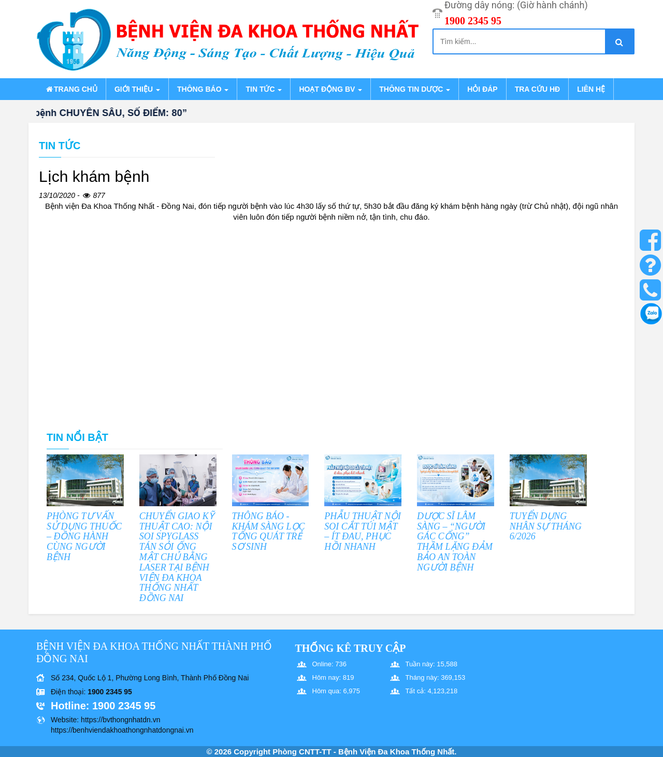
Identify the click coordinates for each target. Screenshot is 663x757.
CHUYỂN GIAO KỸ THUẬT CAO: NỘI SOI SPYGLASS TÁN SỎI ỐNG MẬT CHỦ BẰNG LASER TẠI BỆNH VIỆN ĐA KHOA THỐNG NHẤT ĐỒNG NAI (176, 557)
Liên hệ (591, 89)
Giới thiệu (137, 89)
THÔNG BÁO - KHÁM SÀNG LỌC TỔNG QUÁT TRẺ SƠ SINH (268, 531)
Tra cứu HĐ (537, 89)
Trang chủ (71, 89)
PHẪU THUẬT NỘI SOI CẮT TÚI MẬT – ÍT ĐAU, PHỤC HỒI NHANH (362, 531)
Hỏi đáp (482, 89)
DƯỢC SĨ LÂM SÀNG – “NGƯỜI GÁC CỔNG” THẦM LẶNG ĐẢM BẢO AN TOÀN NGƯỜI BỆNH (455, 542)
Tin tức (264, 89)
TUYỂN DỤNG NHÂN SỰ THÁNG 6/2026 (546, 526)
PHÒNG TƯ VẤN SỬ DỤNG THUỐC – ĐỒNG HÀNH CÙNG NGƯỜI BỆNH (84, 536)
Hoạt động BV (330, 89)
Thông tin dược (414, 89)
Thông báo (202, 89)
